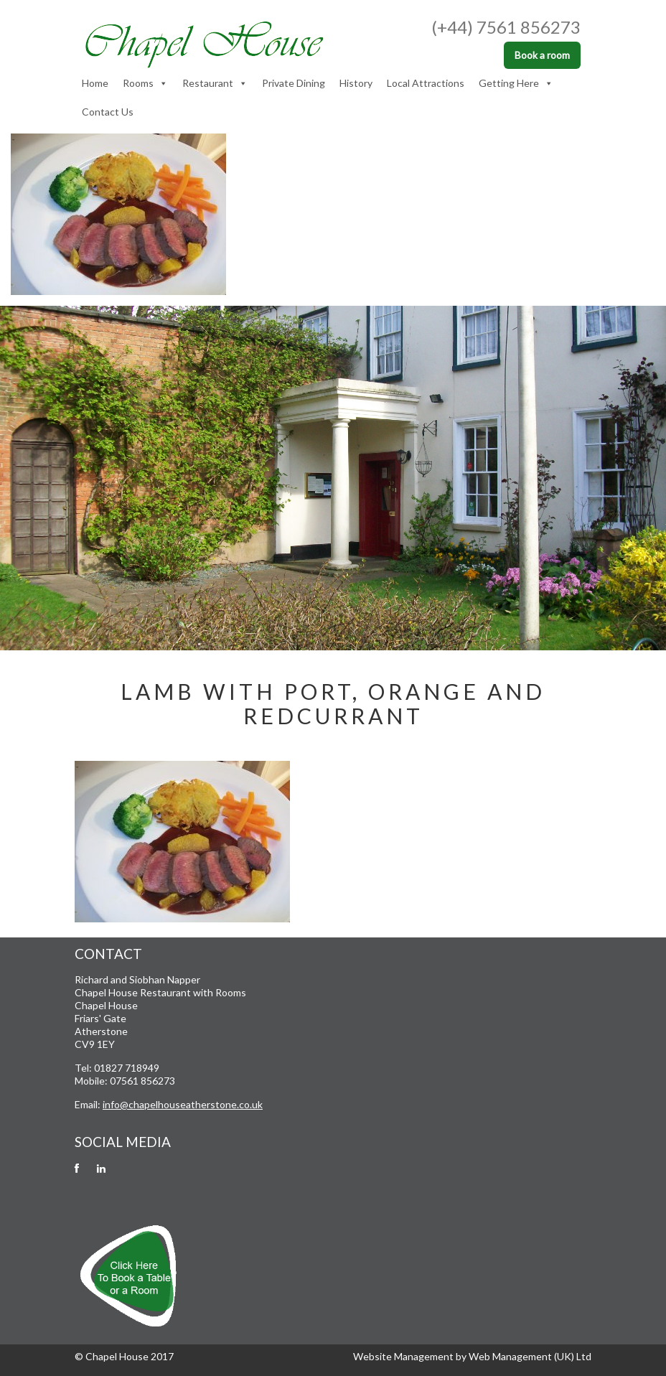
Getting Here (516, 83)
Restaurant (215, 83)
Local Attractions (425, 83)
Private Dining (293, 83)
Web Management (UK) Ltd (530, 1356)
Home (95, 83)
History (355, 83)
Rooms (145, 83)
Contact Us (107, 112)
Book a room (542, 55)
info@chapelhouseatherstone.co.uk (183, 1104)
